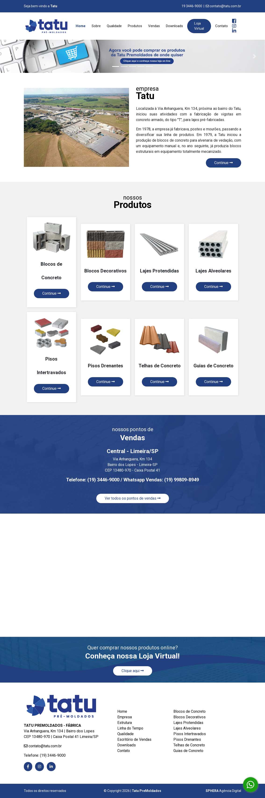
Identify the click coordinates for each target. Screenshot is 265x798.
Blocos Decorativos (189, 717)
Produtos (135, 26)
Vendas (154, 26)
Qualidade (114, 26)
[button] (10, 56)
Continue (223, 163)
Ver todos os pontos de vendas (133, 498)
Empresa (124, 717)
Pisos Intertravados (189, 734)
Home (81, 25)
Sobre (96, 26)
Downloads (174, 26)
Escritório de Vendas (134, 739)
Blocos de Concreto (189, 711)
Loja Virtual (199, 26)
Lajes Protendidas (188, 722)
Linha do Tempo (130, 728)
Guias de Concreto (188, 750)
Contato (221, 26)
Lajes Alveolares (187, 728)
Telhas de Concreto (189, 745)
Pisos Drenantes (187, 739)
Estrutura (124, 722)
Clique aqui (133, 671)
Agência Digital (223, 791)
